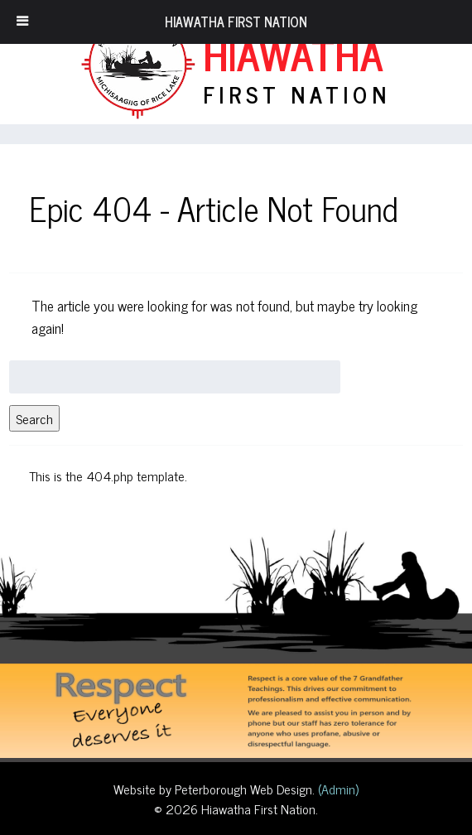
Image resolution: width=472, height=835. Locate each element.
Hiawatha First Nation (236, 21)
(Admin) (337, 788)
